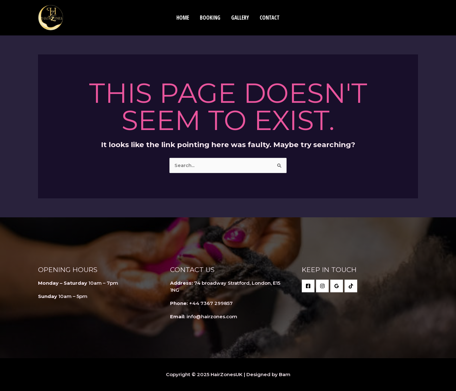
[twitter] (322, 286)
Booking (210, 17)
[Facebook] (308, 286)
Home (182, 17)
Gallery (240, 17)
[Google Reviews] (336, 286)
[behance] (351, 286)
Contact (270, 17)
